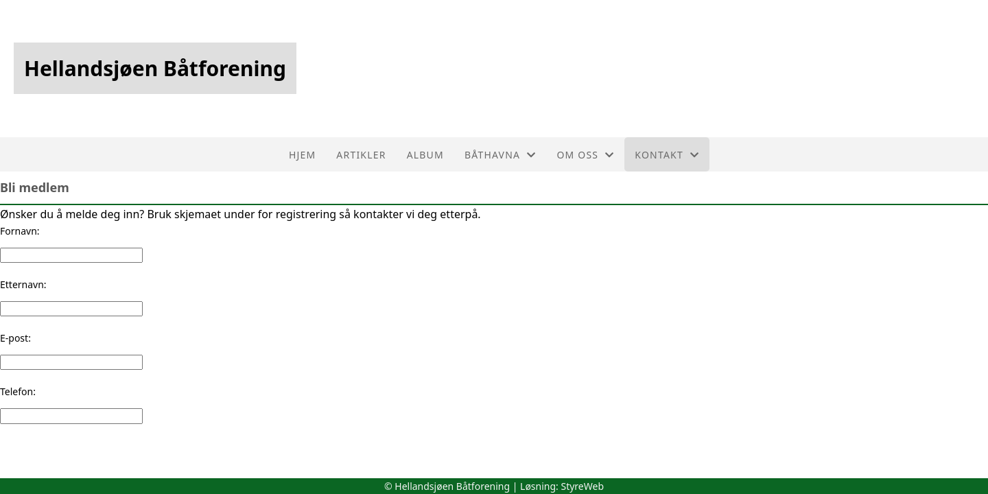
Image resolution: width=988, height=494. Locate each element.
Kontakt (667, 154)
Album (425, 154)
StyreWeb (582, 486)
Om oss (585, 154)
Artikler (361, 154)
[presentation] (104, 451)
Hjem (302, 154)
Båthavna (500, 154)
